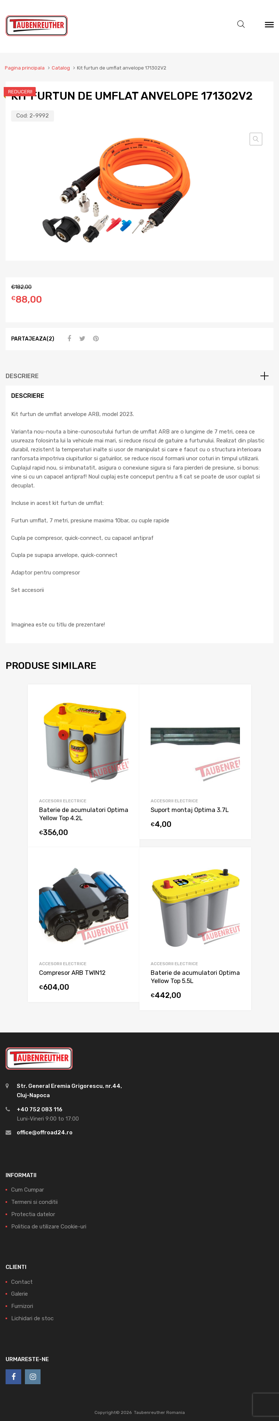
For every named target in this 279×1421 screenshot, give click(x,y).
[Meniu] (269, 26)
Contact (22, 1282)
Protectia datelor (33, 1214)
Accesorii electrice (62, 800)
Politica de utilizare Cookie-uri (48, 1226)
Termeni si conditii (34, 1202)
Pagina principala (25, 68)
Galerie (19, 1293)
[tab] (139, 376)
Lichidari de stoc (32, 1318)
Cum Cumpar (27, 1189)
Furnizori (22, 1306)
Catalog (61, 68)
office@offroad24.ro (45, 1132)
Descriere (22, 376)
